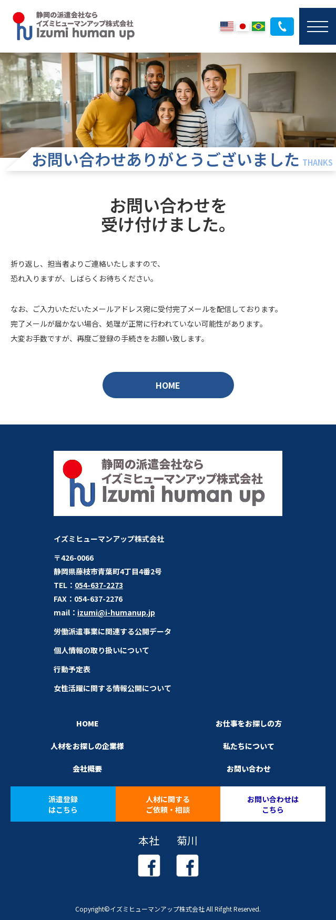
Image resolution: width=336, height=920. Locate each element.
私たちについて (248, 746)
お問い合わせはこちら (273, 804)
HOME (168, 385)
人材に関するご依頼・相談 (168, 804)
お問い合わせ (249, 768)
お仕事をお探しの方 (249, 723)
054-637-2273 (282, 26)
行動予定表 (72, 669)
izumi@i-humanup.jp (116, 612)
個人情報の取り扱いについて (101, 650)
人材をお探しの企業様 (87, 746)
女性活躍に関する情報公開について (112, 688)
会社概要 (87, 768)
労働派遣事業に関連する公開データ (112, 631)
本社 (149, 855)
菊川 (187, 855)
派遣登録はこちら (63, 804)
